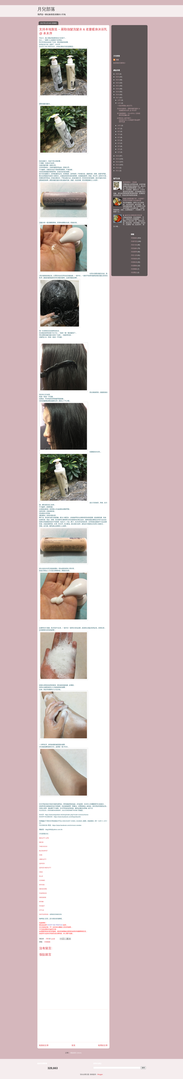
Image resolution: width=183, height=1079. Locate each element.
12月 (119, 100)
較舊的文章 (103, 1045)
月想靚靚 (47, 942)
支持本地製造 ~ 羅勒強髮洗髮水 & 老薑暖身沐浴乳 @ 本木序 (128, 109)
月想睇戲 (134, 269)
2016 (118, 156)
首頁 (73, 1045)
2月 (119, 149)
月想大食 (134, 245)
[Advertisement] (73, 1025)
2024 (118, 77)
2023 (118, 80)
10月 (119, 125)
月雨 (117, 60)
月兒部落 (46, 9)
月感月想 (134, 241)
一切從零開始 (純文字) (124, 106)
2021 (118, 86)
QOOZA (42, 863)
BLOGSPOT (43, 851)
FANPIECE (43, 893)
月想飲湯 (134, 262)
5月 (119, 140)
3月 (119, 146)
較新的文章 (44, 1045)
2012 (118, 168)
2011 (118, 171)
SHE (40, 855)
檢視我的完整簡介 (119, 63)
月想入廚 (134, 255)
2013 (118, 165)
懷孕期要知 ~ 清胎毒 (130, 182)
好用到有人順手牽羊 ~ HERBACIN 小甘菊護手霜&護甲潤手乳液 (128, 120)
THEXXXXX (43, 846)
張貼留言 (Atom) (75, 1053)
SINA (41, 872)
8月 (119, 131)
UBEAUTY (42, 859)
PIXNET (42, 906)
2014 (118, 162)
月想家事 (134, 252)
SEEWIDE (42, 897)
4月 (119, 143)
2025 (118, 74)
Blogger (100, 1074)
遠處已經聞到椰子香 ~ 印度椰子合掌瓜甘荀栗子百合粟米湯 (133, 199)
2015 (118, 159)
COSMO (42, 880)
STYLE (41, 910)
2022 (118, 83)
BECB (41, 842)
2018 (118, 94)
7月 (119, 134)
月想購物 (134, 265)
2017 (118, 97)
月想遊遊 (134, 258)
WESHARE (43, 889)
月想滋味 (134, 248)
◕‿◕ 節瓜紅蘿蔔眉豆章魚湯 (132, 215)
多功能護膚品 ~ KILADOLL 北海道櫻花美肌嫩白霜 (128, 114)
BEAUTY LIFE (44, 838)
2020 (118, 89)
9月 (119, 128)
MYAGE (42, 885)
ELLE (41, 876)
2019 (118, 92)
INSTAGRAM (43, 914)
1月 (119, 152)
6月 (119, 137)
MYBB (41, 901)
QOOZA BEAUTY (45, 868)
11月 (119, 103)
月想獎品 (134, 272)
